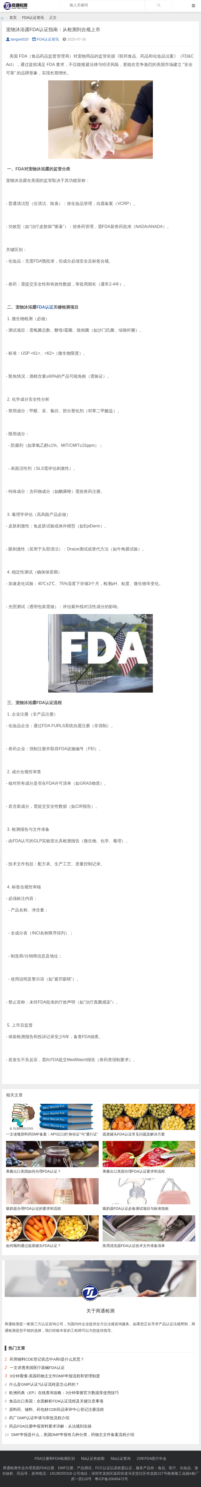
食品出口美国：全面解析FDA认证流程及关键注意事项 (56, 1401)
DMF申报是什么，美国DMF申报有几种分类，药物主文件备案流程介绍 (72, 1434)
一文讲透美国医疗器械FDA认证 (37, 1367)
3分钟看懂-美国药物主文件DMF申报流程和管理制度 (55, 1376)
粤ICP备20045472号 (111, 1479)
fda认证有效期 (92, 1458)
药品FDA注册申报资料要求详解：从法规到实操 (50, 1426)
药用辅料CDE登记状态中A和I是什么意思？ (47, 1359)
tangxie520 (17, 39)
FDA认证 (44, 307)
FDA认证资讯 (33, 17)
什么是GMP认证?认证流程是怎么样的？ (44, 1384)
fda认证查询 (120, 1458)
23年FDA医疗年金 (152, 1458)
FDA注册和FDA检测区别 (55, 1458)
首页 (13, 17)
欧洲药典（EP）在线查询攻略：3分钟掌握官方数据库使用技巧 (64, 1392)
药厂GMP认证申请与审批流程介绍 (39, 1418)
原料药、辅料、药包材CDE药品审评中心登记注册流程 (56, 1409)
